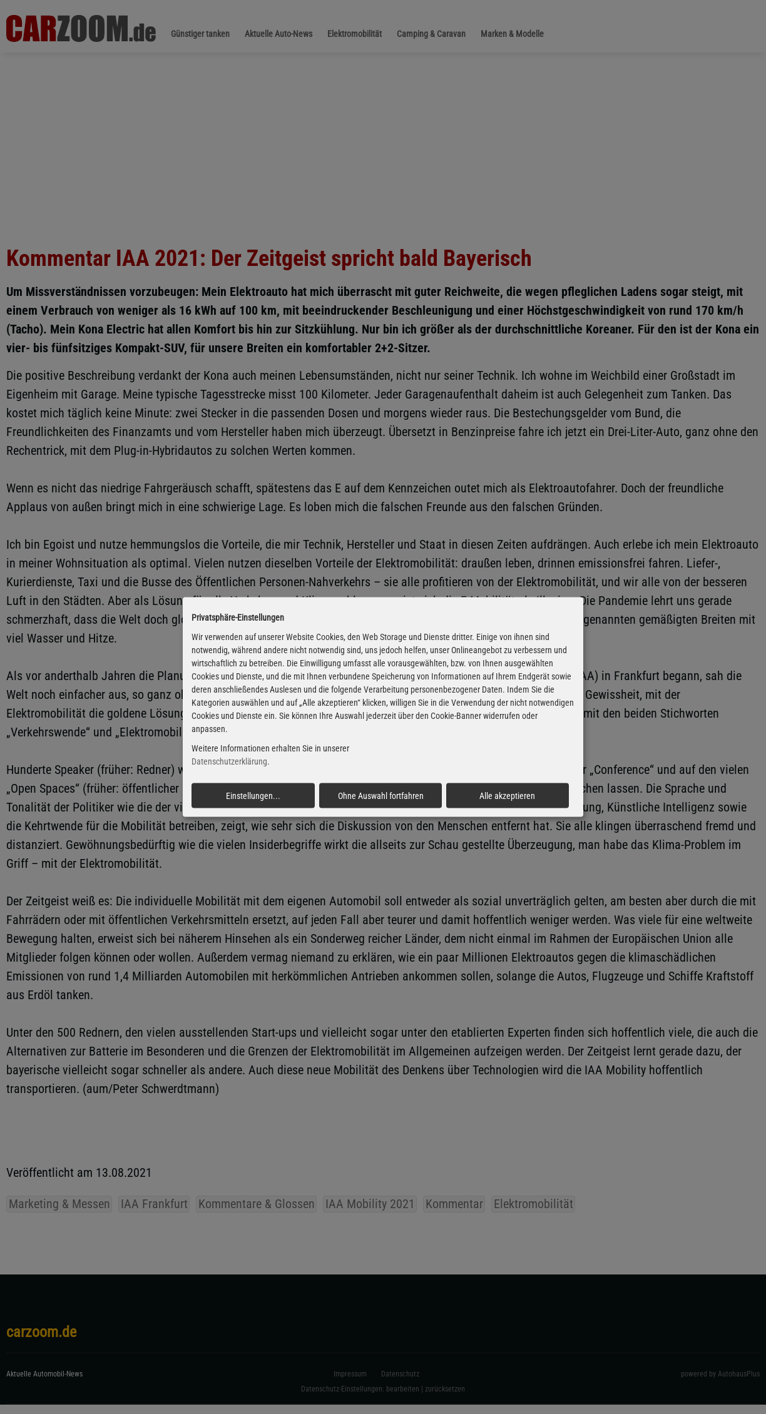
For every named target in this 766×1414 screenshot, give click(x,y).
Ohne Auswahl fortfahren (381, 795)
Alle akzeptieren (507, 795)
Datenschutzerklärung (229, 761)
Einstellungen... (253, 795)
